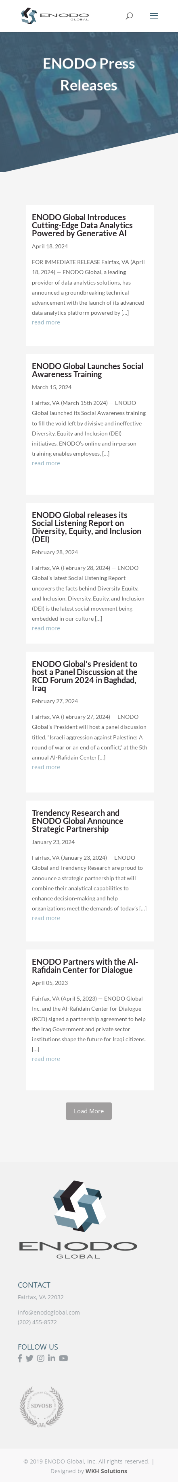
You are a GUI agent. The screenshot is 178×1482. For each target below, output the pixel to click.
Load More (89, 1111)
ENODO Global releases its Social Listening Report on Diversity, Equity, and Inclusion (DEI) (86, 527)
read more (46, 322)
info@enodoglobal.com (49, 1312)
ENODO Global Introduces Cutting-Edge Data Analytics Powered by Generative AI (82, 225)
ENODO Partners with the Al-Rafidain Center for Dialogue (85, 965)
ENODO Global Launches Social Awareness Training (87, 370)
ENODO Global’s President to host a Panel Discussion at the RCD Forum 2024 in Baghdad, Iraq (85, 676)
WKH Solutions (106, 1471)
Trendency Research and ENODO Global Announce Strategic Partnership (78, 821)
